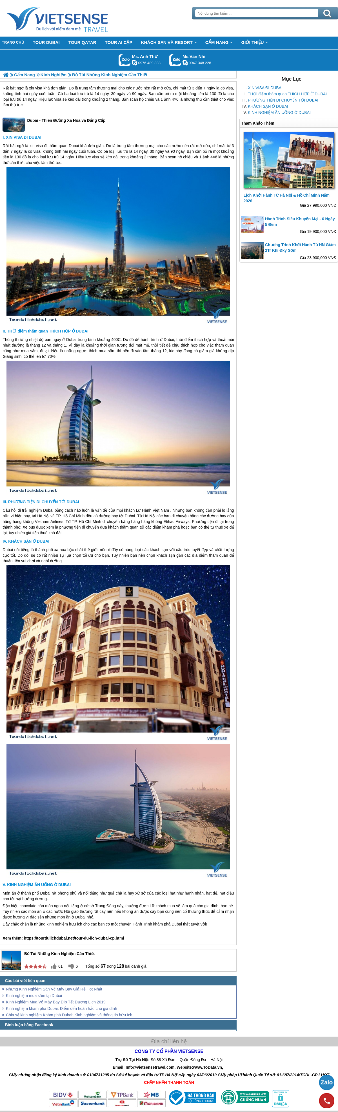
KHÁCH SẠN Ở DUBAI (268, 106)
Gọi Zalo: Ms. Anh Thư (124, 60)
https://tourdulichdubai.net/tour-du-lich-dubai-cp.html (74, 938)
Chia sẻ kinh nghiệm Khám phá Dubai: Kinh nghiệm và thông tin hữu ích (69, 1015)
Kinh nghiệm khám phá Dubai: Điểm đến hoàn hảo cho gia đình (61, 1008)
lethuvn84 (134, 63)
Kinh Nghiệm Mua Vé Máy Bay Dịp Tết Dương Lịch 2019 (56, 1002)
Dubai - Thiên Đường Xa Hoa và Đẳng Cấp (54, 125)
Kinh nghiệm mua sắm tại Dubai (34, 995)
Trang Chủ (71, 18)
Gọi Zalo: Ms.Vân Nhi (175, 60)
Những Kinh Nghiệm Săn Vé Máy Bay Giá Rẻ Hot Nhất (54, 989)
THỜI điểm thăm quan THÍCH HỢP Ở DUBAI (287, 94)
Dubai (74, 145)
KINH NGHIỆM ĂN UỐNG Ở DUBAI (279, 112)
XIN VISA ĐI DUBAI (265, 88)
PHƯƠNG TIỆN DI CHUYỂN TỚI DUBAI (283, 100)
